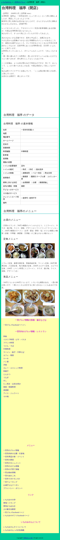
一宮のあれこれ (9, 476)
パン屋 (6, 362)
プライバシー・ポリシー (13, 488)
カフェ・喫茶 (8, 355)
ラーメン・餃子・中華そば (13, 352)
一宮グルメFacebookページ (13, 512)
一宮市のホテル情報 (11, 466)
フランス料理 (8, 343)
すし (5, 381)
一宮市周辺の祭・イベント (13, 457)
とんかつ (6, 374)
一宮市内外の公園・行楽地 (13, 453)
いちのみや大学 (9, 500)
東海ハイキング (9, 503)
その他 (6, 396)
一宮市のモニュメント (12, 463)
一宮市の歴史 (8, 460)
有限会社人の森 (28, 538)
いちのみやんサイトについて (14, 527)
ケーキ (6, 358)
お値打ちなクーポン (11, 485)
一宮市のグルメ (19, 2)
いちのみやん (6, 2)
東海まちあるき (9, 506)
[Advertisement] (30, 93)
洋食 (5, 365)
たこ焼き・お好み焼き (12, 384)
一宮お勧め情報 (9, 472)
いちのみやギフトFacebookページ (16, 515)
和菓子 (6, 371)
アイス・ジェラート (11, 393)
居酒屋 (6, 390)
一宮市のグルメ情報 (11, 450)
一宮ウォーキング (10, 482)
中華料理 (6, 349)
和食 (5, 336)
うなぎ (6, 377)
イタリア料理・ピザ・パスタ (14, 339)
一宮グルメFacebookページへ (14, 325)
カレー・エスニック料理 (13, 368)
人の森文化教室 (9, 509)
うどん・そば (8, 346)
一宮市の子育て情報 (11, 469)
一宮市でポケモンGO (11, 479)
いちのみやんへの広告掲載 (13, 530)
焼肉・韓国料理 (9, 387)
